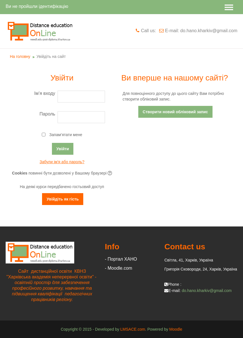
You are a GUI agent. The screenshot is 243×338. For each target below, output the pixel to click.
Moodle (175, 329)
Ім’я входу (44, 93)
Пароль (47, 114)
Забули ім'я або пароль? (62, 162)
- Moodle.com (118, 268)
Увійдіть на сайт (51, 56)
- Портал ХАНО (121, 259)
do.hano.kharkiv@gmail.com (207, 290)
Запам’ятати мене (65, 134)
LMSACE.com (132, 329)
